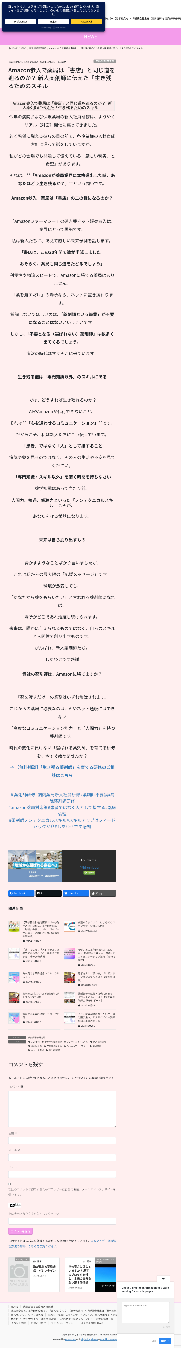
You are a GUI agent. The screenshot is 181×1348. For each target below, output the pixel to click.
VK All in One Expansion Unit (114, 1339)
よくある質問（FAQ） (93, 1323)
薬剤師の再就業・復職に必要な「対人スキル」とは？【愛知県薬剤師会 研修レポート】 (96, 997)
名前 (12, 1133)
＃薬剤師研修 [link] (22, 794)
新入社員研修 (99, 1041)
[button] (62, 838)
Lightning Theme (89, 1339)
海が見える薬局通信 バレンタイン (44, 1268)
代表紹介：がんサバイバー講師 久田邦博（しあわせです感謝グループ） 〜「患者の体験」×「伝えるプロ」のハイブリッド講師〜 (83, 1319)
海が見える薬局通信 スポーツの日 (40, 1015)
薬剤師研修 (36, 1045)
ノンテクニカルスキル (77, 1041)
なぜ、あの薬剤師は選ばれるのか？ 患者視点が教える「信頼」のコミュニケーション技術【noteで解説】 (97, 955)
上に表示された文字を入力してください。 (35, 1213)
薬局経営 (97, 1045)
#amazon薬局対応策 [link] (28, 807)
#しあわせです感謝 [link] (73, 826)
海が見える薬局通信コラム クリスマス (40, 975)
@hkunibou (89, 867)
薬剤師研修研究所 (105, 61)
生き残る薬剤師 (54, 1045)
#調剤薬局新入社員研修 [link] (57, 794)
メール (14, 1150)
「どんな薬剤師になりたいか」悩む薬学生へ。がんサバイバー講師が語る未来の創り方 (96, 1017)
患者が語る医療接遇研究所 (38, 1306)
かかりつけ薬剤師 (53, 1041)
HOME (14, 1306)
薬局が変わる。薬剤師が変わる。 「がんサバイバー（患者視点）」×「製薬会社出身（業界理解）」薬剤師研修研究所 (75, 1310)
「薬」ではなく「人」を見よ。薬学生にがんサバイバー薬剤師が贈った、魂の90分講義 (41, 953)
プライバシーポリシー (63, 1323)
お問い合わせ (38, 1323)
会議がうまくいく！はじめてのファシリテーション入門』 (96, 924)
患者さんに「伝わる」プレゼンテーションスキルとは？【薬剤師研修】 (96, 977)
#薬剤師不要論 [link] (94, 794)
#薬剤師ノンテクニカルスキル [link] (37, 820)
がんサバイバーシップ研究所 (27, 1314)
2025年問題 (54, 1050)
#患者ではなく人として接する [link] (76, 807)
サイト (12, 1167)
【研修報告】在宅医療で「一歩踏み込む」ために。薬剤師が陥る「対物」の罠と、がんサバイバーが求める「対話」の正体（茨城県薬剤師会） (41, 929)
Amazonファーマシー (77, 1045)
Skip (154, 1340)
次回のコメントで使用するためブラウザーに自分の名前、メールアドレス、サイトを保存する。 (62, 1192)
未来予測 (35, 1041)
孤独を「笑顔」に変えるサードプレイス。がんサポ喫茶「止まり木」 (86, 1314)
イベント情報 (18, 1323)
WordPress (70, 1339)
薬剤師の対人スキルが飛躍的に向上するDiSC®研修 (41, 995)
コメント (15, 1086)
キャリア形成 (37, 1050)
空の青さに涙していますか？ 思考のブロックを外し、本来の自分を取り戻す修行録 (79, 1274)
